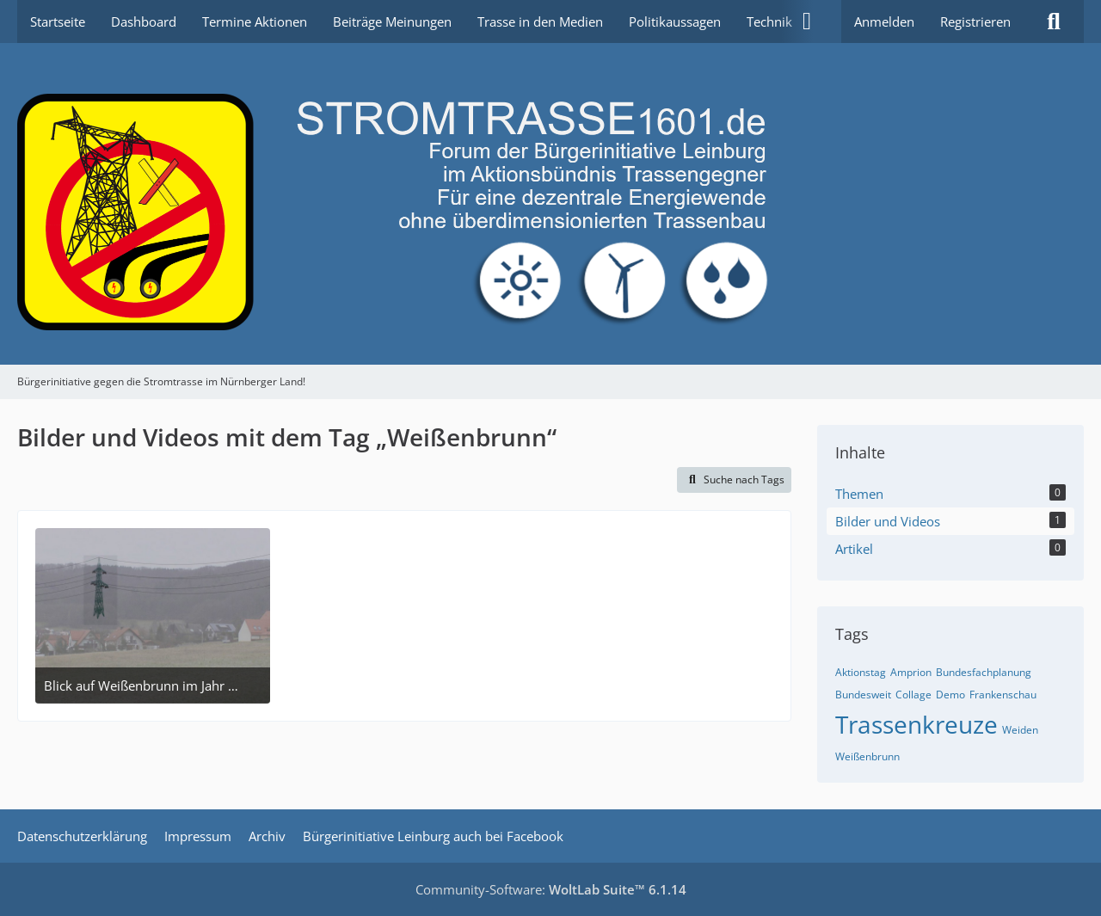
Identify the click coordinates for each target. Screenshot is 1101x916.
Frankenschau (1002, 694)
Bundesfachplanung (983, 672)
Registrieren (975, 21)
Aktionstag (860, 672)
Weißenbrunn (867, 756)
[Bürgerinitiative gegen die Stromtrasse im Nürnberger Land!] (550, 204)
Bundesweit (863, 694)
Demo (950, 694)
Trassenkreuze (916, 724)
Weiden (1020, 729)
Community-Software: (550, 889)
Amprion (911, 672)
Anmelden (884, 21)
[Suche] (1054, 21)
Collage (913, 694)
